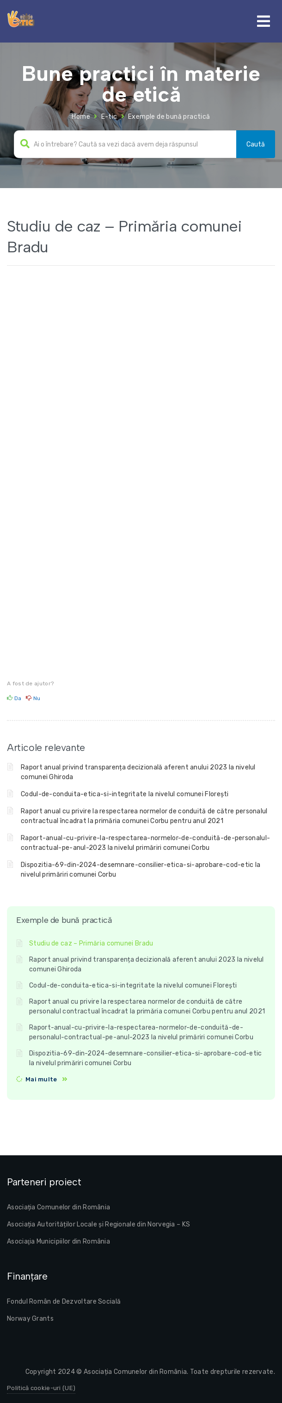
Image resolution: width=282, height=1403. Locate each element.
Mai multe (41, 1079)
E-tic (109, 117)
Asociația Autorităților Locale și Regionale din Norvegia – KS (98, 1224)
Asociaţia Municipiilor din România (58, 1241)
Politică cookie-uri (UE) (41, 1388)
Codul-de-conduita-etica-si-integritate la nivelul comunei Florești (125, 794)
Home (81, 117)
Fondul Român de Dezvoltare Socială (64, 1301)
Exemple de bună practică (169, 117)
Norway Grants (30, 1319)
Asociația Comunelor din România (58, 1207)
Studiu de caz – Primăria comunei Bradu (91, 943)
